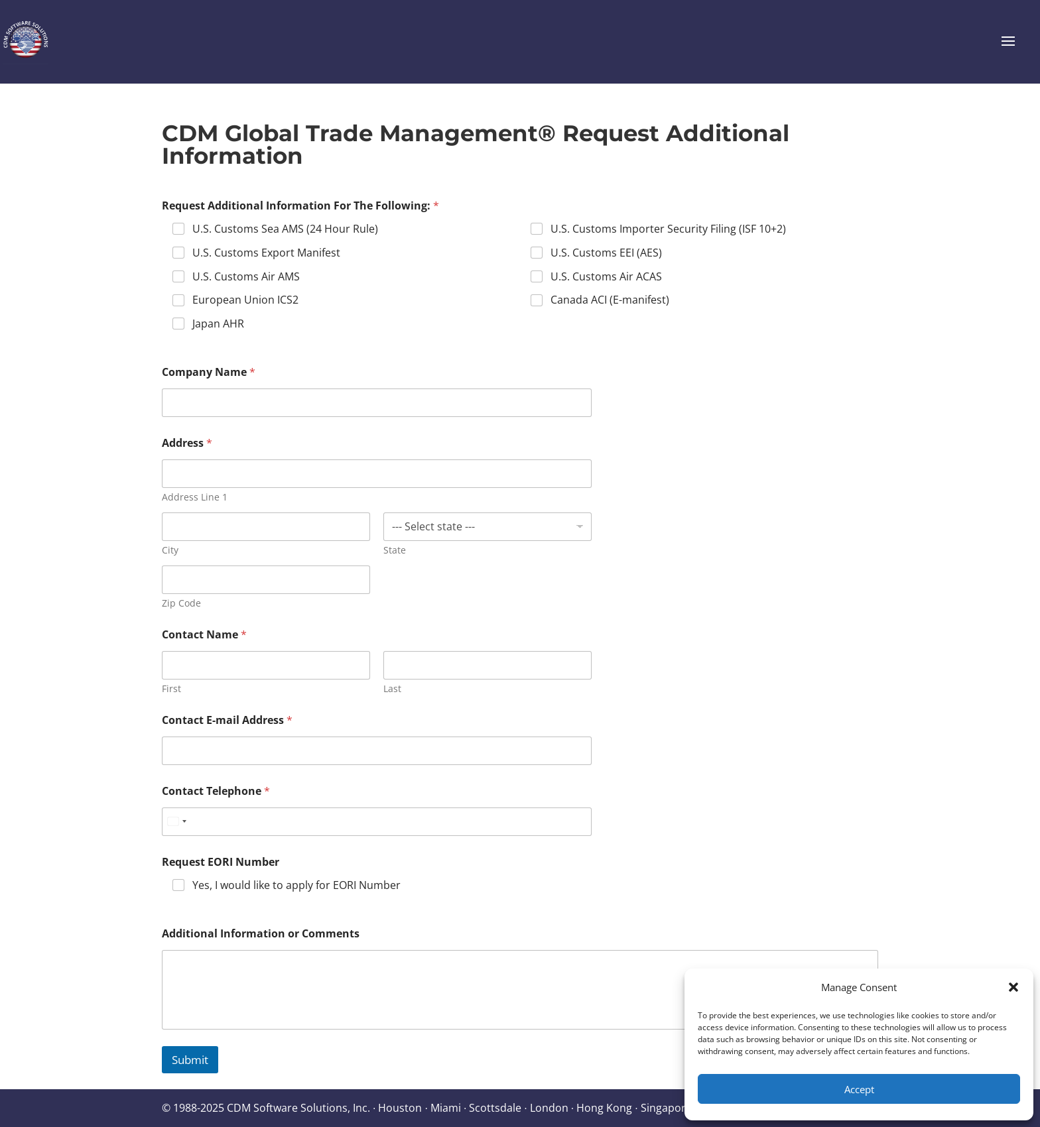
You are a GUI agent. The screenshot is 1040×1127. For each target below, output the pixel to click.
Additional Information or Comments (260, 933)
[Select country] (176, 821)
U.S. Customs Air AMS (246, 277)
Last (392, 688)
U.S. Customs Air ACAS (606, 277)
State (394, 550)
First (171, 688)
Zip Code (181, 603)
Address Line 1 (195, 497)
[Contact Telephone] (377, 821)
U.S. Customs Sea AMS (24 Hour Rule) (285, 229)
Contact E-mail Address (227, 720)
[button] (1013, 987)
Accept (859, 1089)
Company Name (208, 372)
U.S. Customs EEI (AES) (606, 253)
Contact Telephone (216, 791)
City (170, 550)
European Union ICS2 (245, 300)
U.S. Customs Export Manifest (266, 253)
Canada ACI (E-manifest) (610, 300)
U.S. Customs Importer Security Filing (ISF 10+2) (668, 229)
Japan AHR (218, 324)
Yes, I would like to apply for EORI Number (296, 885)
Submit (190, 1059)
